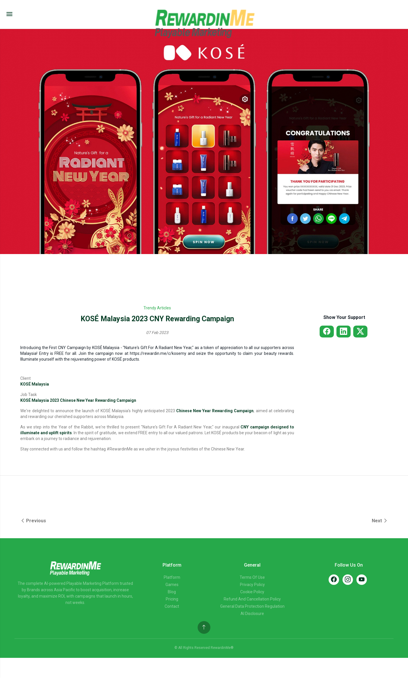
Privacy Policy (252, 584)
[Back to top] (204, 627)
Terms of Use (252, 577)
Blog (172, 591)
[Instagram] (348, 579)
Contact (172, 606)
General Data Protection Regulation (252, 606)
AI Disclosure (252, 613)
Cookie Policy (252, 591)
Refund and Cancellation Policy (252, 599)
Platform (172, 577)
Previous (33, 520)
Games (171, 584)
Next (380, 520)
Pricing (172, 599)
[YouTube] (361, 579)
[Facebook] (334, 579)
